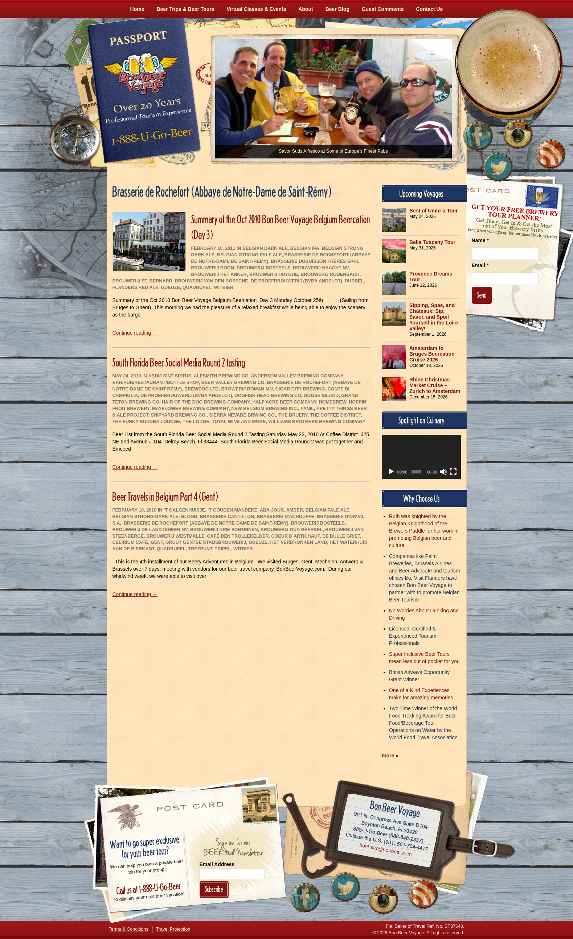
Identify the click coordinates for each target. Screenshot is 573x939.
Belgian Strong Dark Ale (145, 516)
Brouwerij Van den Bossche (211, 281)
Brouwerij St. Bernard (142, 281)
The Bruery (292, 415)
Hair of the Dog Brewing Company (206, 402)
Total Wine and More (239, 421)
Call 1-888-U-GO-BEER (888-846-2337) (388, 834)
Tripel (223, 548)
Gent (157, 542)
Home (137, 9)
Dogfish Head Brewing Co (268, 395)
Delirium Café (130, 542)
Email (480, 265)
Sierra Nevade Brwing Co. (242, 415)
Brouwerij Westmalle (175, 536)
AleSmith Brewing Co (221, 376)
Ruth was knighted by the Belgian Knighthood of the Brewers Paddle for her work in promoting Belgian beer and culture (423, 530)
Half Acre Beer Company (284, 402)
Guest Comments (383, 9)
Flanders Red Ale (135, 287)
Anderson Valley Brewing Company (297, 376)
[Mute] (443, 471)
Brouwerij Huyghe (273, 274)
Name (480, 240)
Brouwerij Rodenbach (329, 274)
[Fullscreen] (453, 471)
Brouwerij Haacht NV (320, 267)
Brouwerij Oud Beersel (292, 529)
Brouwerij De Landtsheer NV (150, 529)
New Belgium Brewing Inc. (264, 408)
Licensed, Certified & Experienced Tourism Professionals (412, 636)
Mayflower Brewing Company (190, 408)
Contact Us (429, 9)
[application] (421, 457)
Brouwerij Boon (212, 267)
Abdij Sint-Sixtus (169, 376)
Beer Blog (337, 9)
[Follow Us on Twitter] (498, 167)
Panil (307, 408)
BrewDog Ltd (201, 389)
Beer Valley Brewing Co (233, 382)
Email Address (217, 864)
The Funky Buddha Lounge (146, 421)
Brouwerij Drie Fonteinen (224, 529)
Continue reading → (135, 333)
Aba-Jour (272, 510)
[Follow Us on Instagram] (518, 134)
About (305, 9)
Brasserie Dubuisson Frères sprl (315, 261)
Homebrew (333, 402)
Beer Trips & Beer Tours (185, 9)
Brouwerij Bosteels (263, 267)
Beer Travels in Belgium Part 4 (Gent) (165, 496)
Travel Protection (173, 929)
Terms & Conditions (128, 929)
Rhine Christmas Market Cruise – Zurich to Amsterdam (434, 385)
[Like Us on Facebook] (478, 136)
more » (390, 755)
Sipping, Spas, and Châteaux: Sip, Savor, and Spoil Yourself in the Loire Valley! (433, 316)
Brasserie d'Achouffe (285, 516)
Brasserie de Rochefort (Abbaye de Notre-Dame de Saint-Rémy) (206, 523)
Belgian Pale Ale (327, 510)
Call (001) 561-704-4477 (387, 842)
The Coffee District (335, 415)
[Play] (391, 471)
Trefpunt (200, 548)
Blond (189, 516)
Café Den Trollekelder (238, 536)
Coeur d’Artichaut (295, 536)
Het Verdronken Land (298, 542)
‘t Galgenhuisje (184, 510)
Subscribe (214, 889)
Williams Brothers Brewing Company (316, 421)
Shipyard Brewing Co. (178, 415)
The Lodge (196, 421)
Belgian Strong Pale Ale (249, 254)
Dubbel (354, 281)
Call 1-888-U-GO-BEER (150, 138)
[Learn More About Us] (550, 154)
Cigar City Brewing (300, 389)
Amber (294, 510)
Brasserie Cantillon (227, 516)
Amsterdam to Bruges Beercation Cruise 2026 (431, 354)
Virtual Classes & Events (256, 9)
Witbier (223, 287)
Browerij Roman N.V (247, 389)
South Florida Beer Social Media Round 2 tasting (178, 362)
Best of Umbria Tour (433, 211)
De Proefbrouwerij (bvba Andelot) (296, 281)
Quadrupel (197, 287)
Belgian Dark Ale (265, 248)
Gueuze (170, 287)
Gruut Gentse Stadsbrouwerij (205, 542)
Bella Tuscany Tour (432, 242)
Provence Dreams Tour (430, 276)
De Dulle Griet (341, 536)
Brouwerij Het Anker (219, 274)
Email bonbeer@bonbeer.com (385, 851)
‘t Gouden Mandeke (232, 510)
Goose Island (321, 395)
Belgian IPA (304, 248)
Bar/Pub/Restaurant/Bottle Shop (155, 382)
